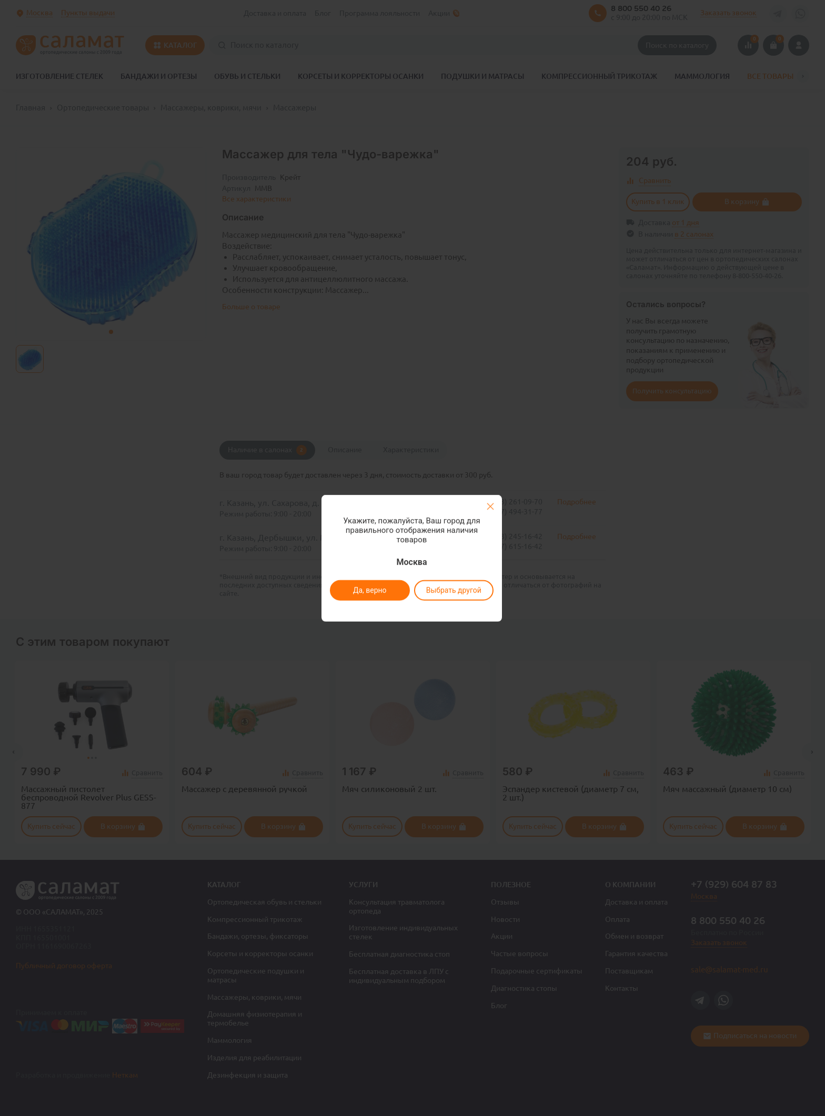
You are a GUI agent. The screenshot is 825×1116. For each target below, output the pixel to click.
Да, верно (369, 590)
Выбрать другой (453, 590)
